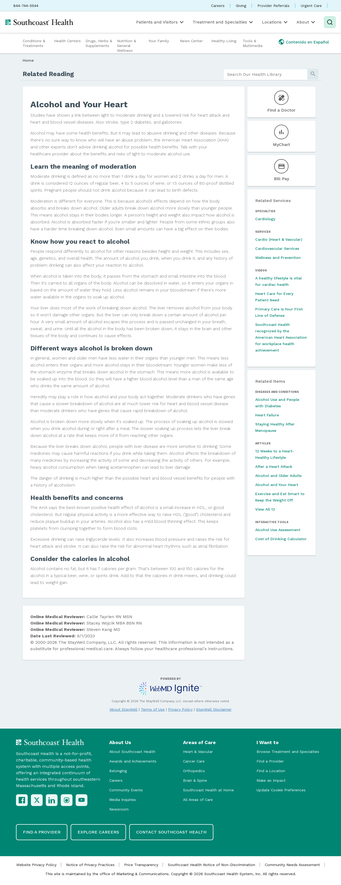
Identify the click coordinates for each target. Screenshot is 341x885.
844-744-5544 (25, 5)
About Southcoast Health (132, 751)
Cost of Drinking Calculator (281, 539)
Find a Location (271, 771)
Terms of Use (153, 709)
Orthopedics (194, 771)
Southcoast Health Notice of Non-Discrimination (211, 865)
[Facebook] (22, 800)
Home (28, 60)
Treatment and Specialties (223, 22)
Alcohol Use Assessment (277, 530)
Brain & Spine (195, 780)
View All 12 (265, 509)
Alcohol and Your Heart (276, 485)
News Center (191, 41)
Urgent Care (311, 5)
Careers (218, 5)
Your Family (158, 41)
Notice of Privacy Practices (90, 865)
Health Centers (67, 41)
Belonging (118, 771)
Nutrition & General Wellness (126, 46)
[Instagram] (66, 800)
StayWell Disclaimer (214, 709)
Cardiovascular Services (277, 248)
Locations (275, 22)
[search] (265, 74)
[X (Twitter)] (37, 800)
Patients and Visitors (160, 22)
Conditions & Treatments (34, 43)
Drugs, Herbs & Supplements (99, 43)
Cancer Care (194, 761)
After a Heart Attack (273, 466)
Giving (241, 5)
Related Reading (48, 74)
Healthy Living (223, 41)
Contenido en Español (307, 42)
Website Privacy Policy (36, 865)
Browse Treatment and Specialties (288, 751)
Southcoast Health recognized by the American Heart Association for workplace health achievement (281, 337)
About (306, 22)
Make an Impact (271, 780)
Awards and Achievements (132, 761)
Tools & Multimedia (252, 43)
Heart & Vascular (198, 751)
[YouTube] (81, 800)
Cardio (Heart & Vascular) (278, 239)
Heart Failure (267, 415)
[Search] (330, 22)
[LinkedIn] (52, 800)
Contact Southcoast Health (171, 832)
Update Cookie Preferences (281, 790)
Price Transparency (141, 865)
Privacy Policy (180, 709)
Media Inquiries (122, 799)
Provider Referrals (273, 5)
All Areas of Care (198, 799)
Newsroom (119, 809)
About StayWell (123, 709)
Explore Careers (98, 832)
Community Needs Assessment (292, 865)
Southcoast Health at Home (208, 790)
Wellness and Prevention (278, 257)
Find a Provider (270, 761)
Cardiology (265, 219)
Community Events (126, 790)
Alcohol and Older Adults (278, 475)
